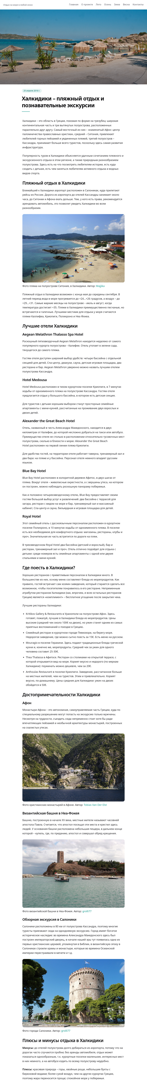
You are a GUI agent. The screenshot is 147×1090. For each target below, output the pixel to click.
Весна (126, 4)
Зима (117, 4)
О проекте (87, 4)
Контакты (138, 4)
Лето (98, 4)
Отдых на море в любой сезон (18, 4)
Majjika (100, 286)
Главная (73, 4)
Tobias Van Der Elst (95, 805)
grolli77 (87, 911)
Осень (107, 4)
